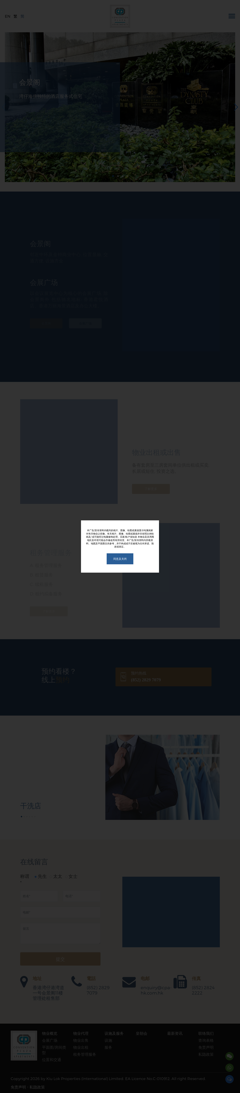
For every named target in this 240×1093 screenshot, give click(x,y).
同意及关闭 (120, 558)
